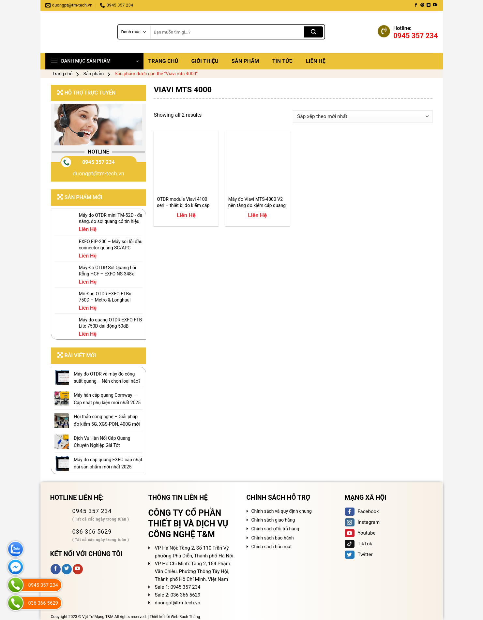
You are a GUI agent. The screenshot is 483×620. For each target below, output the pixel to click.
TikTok (358, 544)
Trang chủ (163, 61)
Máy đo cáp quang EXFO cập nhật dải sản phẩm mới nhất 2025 (108, 463)
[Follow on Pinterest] (422, 5)
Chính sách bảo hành (272, 537)
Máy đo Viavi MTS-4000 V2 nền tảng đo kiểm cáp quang (257, 202)
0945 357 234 (98, 162)
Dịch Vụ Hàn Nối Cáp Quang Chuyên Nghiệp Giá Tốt (102, 441)
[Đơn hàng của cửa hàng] (362, 116)
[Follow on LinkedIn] (428, 5)
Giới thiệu (205, 61)
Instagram (362, 522)
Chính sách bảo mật (271, 546)
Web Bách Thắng (185, 616)
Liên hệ (315, 61)
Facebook (362, 511)
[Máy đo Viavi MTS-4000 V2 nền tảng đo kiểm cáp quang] (257, 163)
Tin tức (282, 61)
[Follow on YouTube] (435, 5)
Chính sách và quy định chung (281, 511)
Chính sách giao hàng (273, 520)
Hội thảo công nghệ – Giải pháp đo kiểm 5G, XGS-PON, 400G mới (107, 420)
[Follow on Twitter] (67, 569)
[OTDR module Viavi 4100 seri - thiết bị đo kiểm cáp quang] (186, 163)
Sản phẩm (245, 61)
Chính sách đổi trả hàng (275, 528)
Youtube (360, 533)
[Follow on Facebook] (416, 5)
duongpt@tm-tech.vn (98, 173)
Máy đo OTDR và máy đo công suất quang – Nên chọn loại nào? (107, 377)
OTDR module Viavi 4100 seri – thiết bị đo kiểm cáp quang (183, 202)
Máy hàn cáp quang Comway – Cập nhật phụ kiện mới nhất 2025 (107, 398)
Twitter (359, 554)
